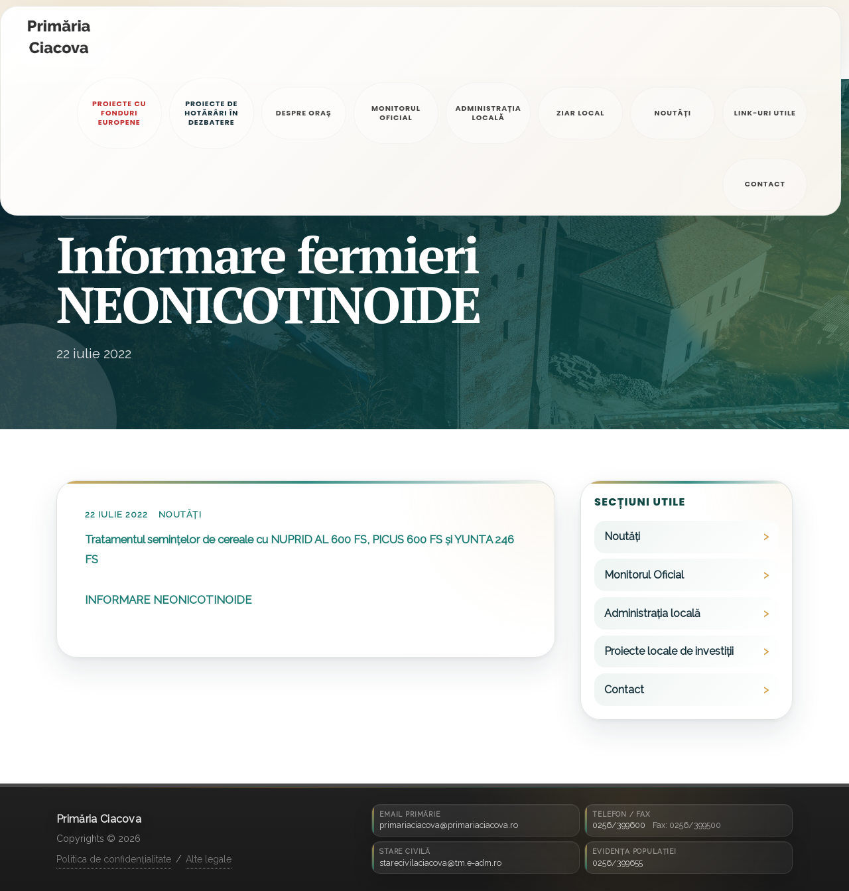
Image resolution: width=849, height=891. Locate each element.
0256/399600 (618, 825)
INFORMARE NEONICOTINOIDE (168, 599)
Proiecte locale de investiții (669, 651)
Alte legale (208, 859)
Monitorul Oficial (644, 575)
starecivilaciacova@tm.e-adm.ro (440, 863)
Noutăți (180, 514)
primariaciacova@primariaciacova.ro (448, 825)
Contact (624, 689)
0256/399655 (617, 863)
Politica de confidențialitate (113, 859)
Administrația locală (652, 613)
